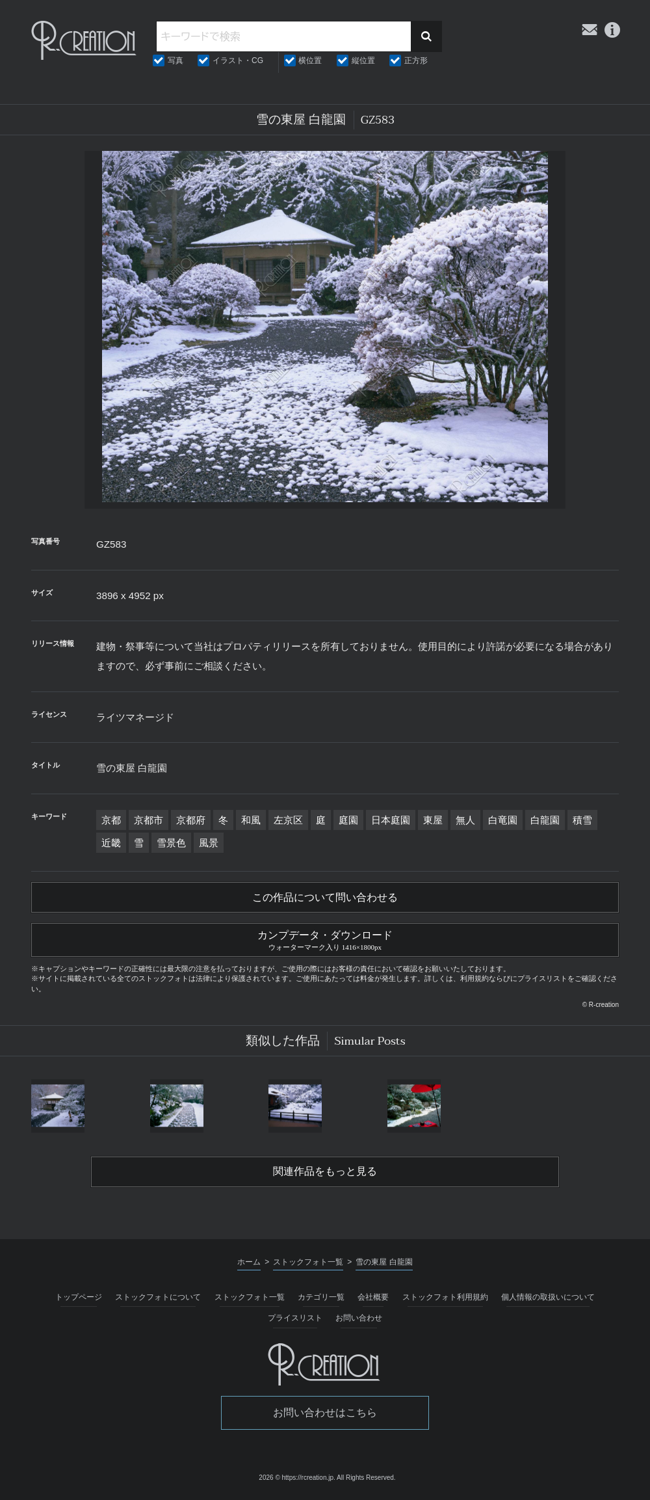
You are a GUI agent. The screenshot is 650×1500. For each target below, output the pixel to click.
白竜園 (502, 819)
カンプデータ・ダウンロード (325, 938)
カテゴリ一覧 (321, 1297)
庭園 (348, 819)
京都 (111, 819)
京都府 (190, 819)
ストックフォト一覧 (249, 1297)
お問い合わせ (358, 1317)
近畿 (111, 842)
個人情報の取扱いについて (548, 1297)
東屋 (433, 819)
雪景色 (171, 842)
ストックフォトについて (158, 1297)
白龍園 (545, 819)
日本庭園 (390, 819)
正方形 (416, 60)
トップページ (78, 1297)
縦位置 (363, 60)
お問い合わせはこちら (325, 1412)
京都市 (148, 819)
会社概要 (373, 1297)
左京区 (288, 819)
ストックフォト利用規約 (445, 1297)
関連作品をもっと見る (325, 1171)
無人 (465, 819)
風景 (208, 842)
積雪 (582, 819)
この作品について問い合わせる (325, 898)
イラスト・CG (238, 60)
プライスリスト (295, 1317)
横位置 (310, 60)
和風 (251, 819)
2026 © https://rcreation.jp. (297, 1477)
